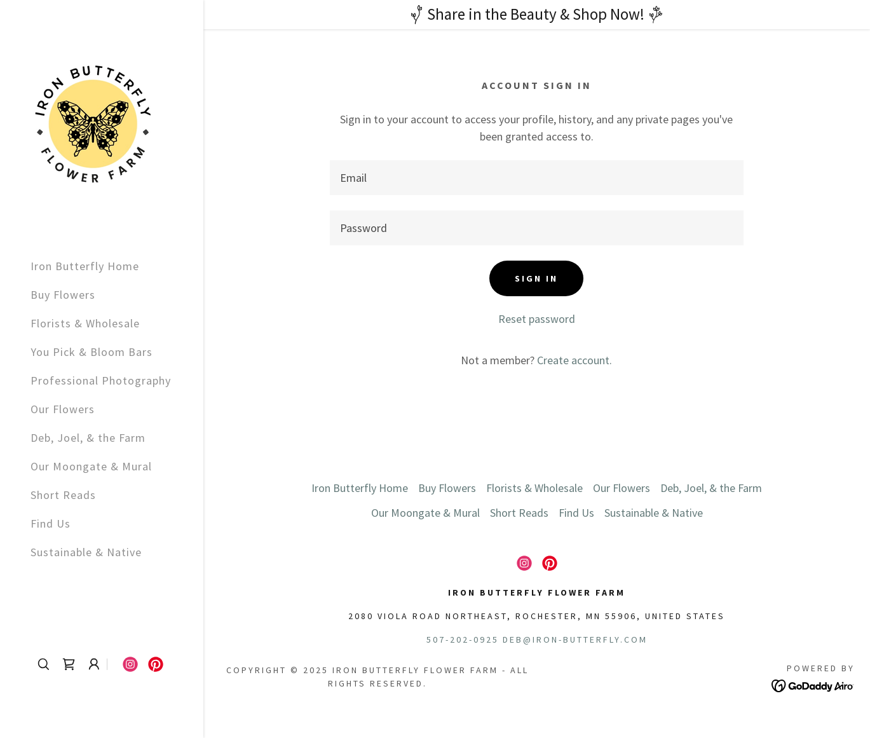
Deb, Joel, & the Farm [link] (88, 437)
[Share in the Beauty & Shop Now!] (536, 15)
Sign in (536, 278)
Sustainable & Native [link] (86, 552)
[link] (93, 123)
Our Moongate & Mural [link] (91, 466)
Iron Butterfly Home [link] (85, 266)
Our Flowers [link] (63, 409)
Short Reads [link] (63, 495)
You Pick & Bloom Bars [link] (92, 352)
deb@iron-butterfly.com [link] (575, 639)
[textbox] (537, 177)
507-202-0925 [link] (462, 639)
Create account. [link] (574, 360)
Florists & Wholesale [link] (85, 323)
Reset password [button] (536, 318)
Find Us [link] (51, 523)
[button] (94, 664)
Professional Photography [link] (101, 380)
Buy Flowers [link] (63, 294)
